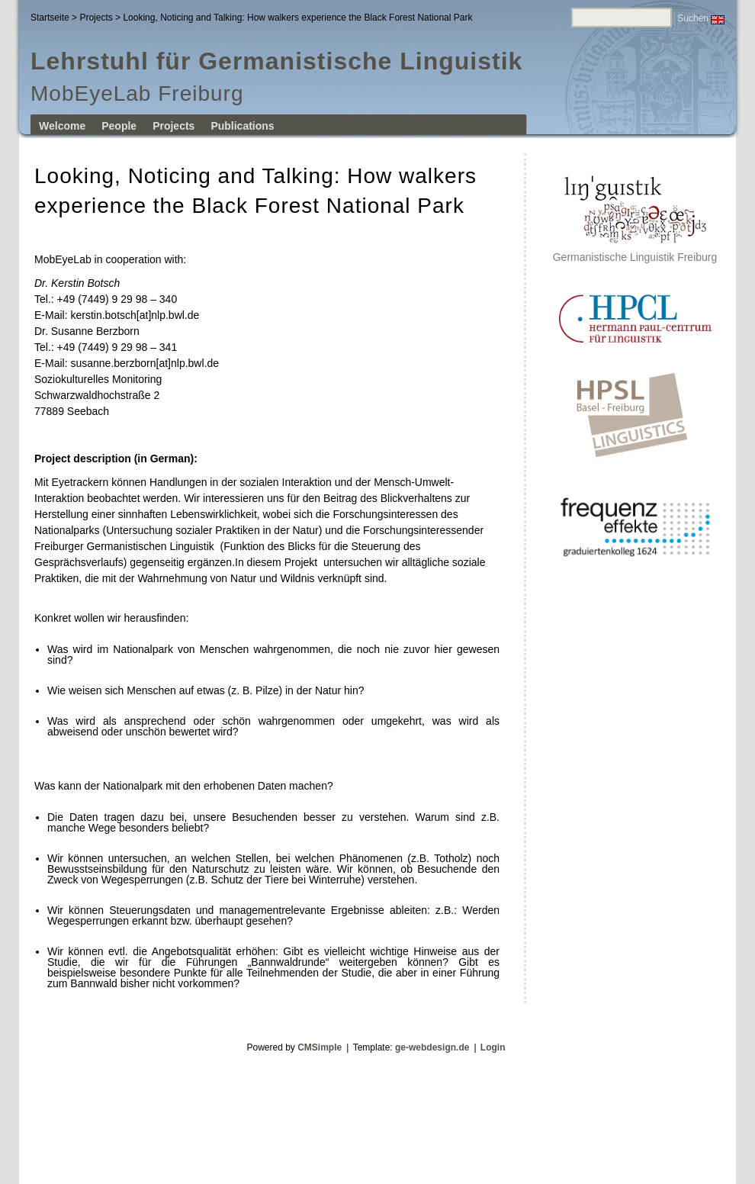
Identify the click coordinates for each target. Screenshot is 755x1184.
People (119, 126)
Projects (95, 17)
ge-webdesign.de (432, 1047)
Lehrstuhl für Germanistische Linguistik (276, 61)
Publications (242, 126)
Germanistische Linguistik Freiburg (635, 252)
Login (493, 1047)
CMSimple (319, 1047)
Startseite (50, 17)
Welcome (62, 126)
